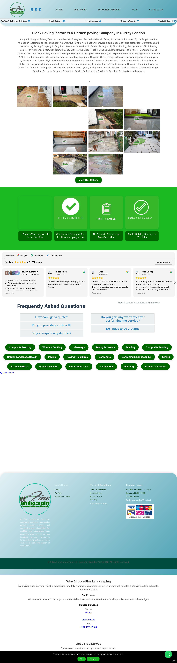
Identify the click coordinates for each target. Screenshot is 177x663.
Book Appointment (109, 9)
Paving (52, 356)
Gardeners (105, 356)
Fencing (130, 347)
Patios (88, 612)
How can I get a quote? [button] (51, 317)
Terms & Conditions (98, 490)
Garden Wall (106, 366)
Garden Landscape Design (22, 356)
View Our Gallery (88, 180)
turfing (166, 356)
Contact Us (156, 9)
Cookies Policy (96, 493)
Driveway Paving (48, 366)
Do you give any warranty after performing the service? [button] (123, 318)
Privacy (93, 659)
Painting (129, 366)
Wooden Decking (52, 347)
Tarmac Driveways (155, 366)
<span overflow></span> (88, 274)
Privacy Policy (96, 496)
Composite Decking (20, 347)
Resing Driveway (105, 347)
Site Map (93, 500)
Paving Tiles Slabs (77, 356)
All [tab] (88, 81)
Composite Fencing (157, 347)
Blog (135, 9)
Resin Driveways (88, 626)
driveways (79, 347)
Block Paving (88, 619)
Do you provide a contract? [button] (51, 325)
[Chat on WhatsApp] (168, 654)
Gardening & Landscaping (136, 356)
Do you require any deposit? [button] (51, 333)
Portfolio (80, 9)
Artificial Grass (19, 366)
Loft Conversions (79, 366)
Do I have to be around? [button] (123, 328)
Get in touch (7, 372)
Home (59, 9)
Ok (81, 659)
